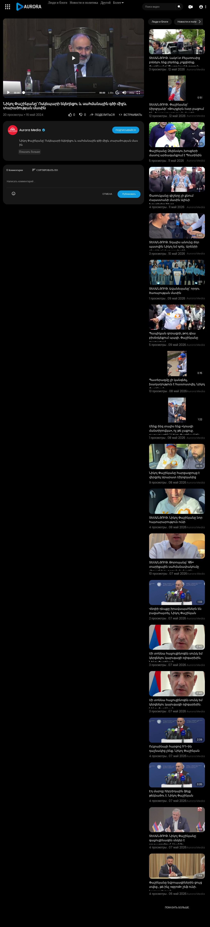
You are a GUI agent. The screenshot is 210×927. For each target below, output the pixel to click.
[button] (202, 6)
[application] (73, 58)
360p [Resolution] (131, 93)
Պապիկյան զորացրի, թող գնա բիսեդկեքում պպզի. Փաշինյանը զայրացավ (173, 337)
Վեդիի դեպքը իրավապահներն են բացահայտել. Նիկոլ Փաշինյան (175, 611)
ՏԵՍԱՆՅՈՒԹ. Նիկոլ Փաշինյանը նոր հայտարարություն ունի (175, 520)
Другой (106, 2)
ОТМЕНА (107, 194)
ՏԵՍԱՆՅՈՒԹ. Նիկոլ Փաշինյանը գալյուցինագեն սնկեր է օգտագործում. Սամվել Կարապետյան (172, 842)
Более (118, 2)
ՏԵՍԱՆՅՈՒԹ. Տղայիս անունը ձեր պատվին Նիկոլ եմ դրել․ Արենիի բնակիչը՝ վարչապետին (174, 246)
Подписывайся (126, 130)
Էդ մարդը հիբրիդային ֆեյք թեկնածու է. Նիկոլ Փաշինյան (171, 793)
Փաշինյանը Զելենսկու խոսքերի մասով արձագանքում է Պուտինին (175, 153)
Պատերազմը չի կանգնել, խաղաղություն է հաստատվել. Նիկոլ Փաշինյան (177, 384)
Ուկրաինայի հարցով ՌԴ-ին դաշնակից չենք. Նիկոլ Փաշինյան (174, 748)
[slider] (60, 92)
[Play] (8, 93)
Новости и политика (84, 2)
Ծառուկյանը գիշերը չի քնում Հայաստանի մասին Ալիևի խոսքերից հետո (171, 200)
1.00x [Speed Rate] (110, 93)
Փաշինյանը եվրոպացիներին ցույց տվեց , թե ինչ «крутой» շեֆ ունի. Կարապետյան (175, 886)
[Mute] (124, 93)
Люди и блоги (57, 2)
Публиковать (129, 194)
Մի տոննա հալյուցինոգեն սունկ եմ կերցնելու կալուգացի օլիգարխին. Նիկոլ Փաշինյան (175, 657)
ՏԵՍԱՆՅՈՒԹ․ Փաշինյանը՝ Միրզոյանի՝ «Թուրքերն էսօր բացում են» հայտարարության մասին (176, 108)
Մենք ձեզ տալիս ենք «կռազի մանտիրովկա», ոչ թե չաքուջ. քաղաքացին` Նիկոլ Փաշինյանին (174, 430)
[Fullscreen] (138, 93)
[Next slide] (199, 21)
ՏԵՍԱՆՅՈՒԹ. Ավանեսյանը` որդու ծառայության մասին (174, 290)
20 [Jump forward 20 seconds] (117, 93)
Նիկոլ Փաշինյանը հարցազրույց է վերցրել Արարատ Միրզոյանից (174, 475)
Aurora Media (32, 130)
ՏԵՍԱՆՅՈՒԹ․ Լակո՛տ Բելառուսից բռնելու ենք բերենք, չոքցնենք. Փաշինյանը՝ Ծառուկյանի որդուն (174, 62)
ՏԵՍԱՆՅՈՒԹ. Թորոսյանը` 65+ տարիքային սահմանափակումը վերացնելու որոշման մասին (174, 566)
